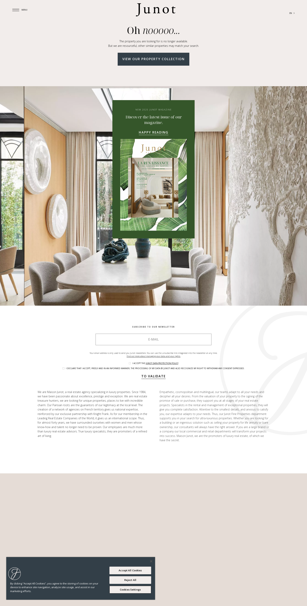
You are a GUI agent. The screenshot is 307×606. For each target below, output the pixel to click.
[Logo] (155, 9)
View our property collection (153, 59)
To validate (153, 376)
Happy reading (153, 132)
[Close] (151, 561)
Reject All (130, 580)
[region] (80, 578)
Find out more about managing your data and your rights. (154, 356)
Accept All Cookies (130, 570)
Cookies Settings (130, 589)
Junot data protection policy (162, 363)
